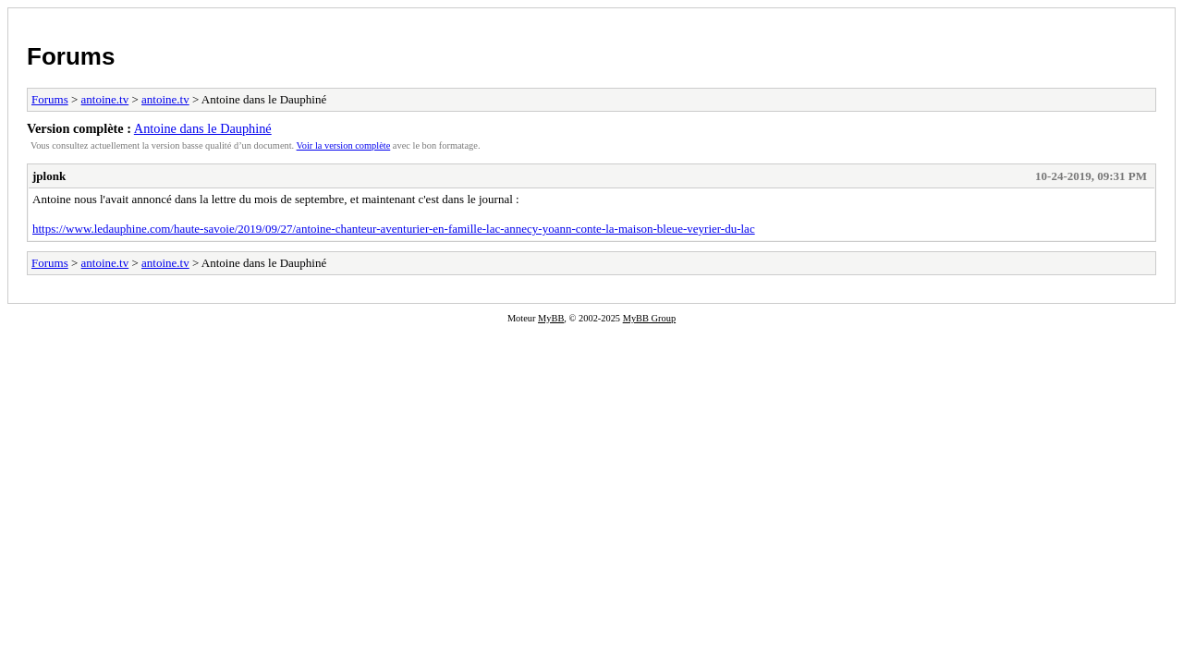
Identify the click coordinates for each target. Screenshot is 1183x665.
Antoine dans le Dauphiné (203, 128)
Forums (71, 56)
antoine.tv (105, 99)
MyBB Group (649, 318)
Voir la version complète (344, 145)
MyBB (551, 318)
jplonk (49, 176)
